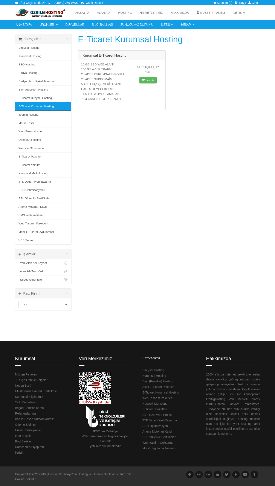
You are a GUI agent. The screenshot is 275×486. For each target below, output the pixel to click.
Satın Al (148, 80)
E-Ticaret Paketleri (30, 156)
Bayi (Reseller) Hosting (33, 89)
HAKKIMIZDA (179, 12)
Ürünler (49, 24)
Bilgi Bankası (102, 24)
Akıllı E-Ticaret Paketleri (158, 387)
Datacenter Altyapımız (29, 447)
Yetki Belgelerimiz (27, 402)
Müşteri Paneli (211, 12)
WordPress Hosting (30, 131)
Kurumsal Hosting (29, 56)
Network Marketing (155, 403)
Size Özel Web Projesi (157, 414)
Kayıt (240, 3)
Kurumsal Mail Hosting (32, 173)
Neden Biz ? (23, 385)
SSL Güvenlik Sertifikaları (34, 198)
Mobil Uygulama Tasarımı (159, 448)
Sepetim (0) (222, 3)
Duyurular (75, 24)
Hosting (125, 12)
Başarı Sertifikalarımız (29, 408)
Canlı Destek (92, 3)
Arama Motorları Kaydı (32, 206)
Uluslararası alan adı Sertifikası (36, 391)
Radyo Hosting (28, 72)
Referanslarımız (25, 413)
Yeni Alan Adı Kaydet (43, 263)
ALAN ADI (103, 12)
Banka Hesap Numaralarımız (34, 419)
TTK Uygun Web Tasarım (34, 181)
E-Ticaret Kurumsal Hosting (36, 106)
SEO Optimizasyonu (31, 190)
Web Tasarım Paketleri (32, 223)
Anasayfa (81, 12)
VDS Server (26, 240)
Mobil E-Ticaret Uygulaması (36, 231)
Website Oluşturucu (31, 148)
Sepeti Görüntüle (43, 279)
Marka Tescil (26, 123)
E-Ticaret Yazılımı (29, 165)
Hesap (187, 24)
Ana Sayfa (24, 24)
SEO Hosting (26, 64)
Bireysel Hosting (29, 47)
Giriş (253, 3)
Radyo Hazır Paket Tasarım (36, 81)
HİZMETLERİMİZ (151, 12)
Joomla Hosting (28, 114)
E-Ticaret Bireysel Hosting (35, 98)
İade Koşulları (24, 436)
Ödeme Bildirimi (25, 424)
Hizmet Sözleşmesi (28, 430)
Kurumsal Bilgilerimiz (29, 396)
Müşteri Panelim (26, 374)
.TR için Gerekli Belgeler (31, 380)
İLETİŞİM (239, 12)
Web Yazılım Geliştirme (158, 442)
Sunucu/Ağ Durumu (137, 24)
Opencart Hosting (29, 139)
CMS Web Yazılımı (30, 215)
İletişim (167, 24)
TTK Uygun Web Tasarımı (159, 420)
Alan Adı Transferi (43, 271)
